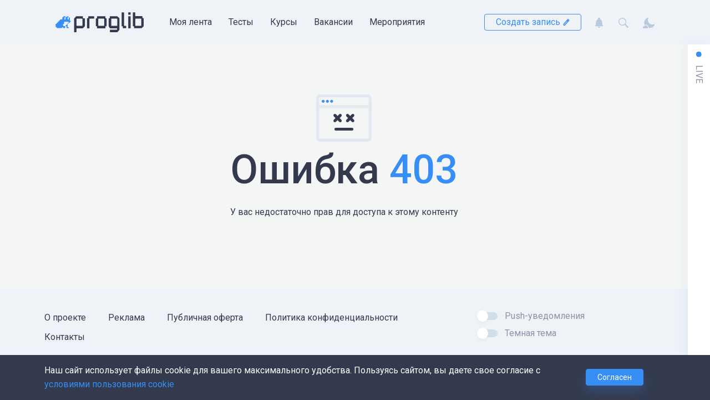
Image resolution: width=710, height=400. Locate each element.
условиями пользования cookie (109, 384)
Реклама (126, 317)
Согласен (614, 377)
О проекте (65, 317)
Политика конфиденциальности (331, 317)
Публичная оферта (205, 317)
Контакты (64, 337)
